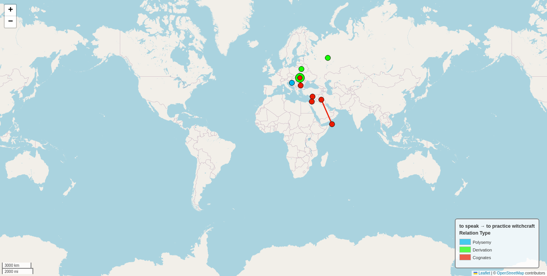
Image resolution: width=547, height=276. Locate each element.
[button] (10, 10)
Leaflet (482, 273)
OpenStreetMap (510, 273)
